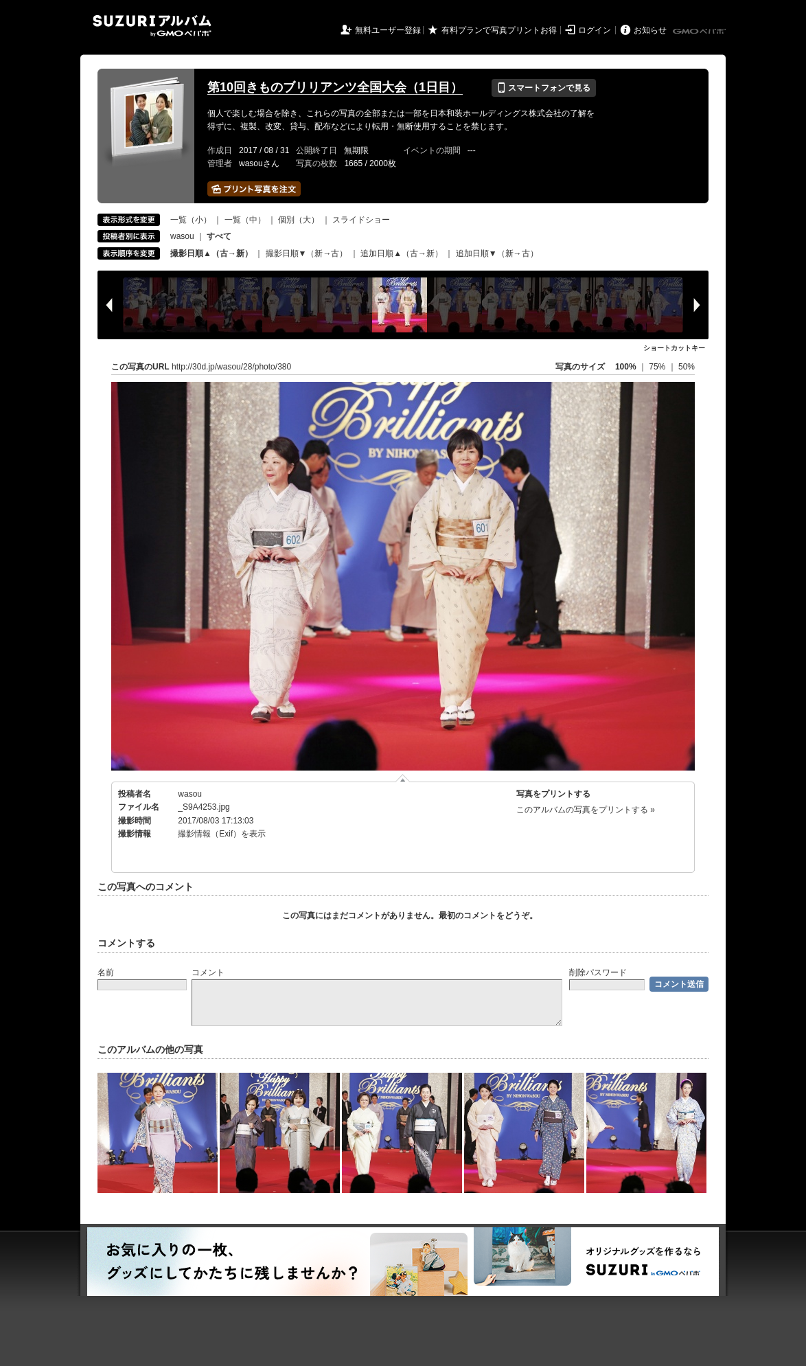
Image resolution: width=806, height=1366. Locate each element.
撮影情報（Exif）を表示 (222, 834)
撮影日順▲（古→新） (211, 253)
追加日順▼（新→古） (497, 253)
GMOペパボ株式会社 (700, 31)
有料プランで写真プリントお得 (499, 30)
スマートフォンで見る (543, 88)
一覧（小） (190, 220)
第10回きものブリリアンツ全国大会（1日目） (335, 87)
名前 (105, 972)
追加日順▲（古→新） (401, 253)
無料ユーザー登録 (388, 30)
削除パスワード (598, 972)
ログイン (594, 30)
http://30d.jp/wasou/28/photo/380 (231, 367)
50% (686, 367)
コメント (208, 972)
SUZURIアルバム (152, 26)
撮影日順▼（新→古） (307, 253)
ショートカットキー (674, 348)
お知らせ (650, 30)
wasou (182, 236)
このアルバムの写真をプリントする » (585, 810)
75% (658, 367)
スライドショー (361, 220)
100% (625, 367)
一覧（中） (245, 220)
